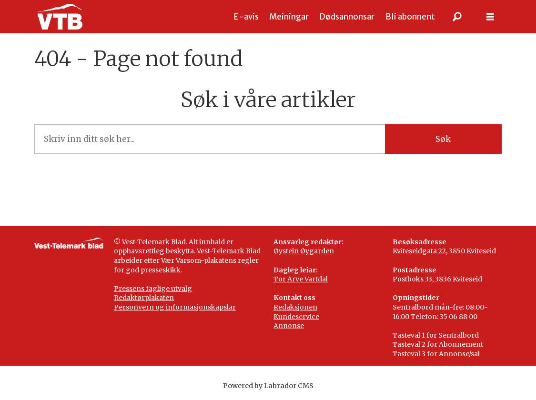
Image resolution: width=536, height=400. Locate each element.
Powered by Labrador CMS (268, 385)
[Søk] (457, 16)
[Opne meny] (490, 17)
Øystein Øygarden (303, 251)
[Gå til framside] (59, 17)
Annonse (288, 325)
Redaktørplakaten (144, 297)
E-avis (246, 16)
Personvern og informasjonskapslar (175, 307)
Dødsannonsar (346, 16)
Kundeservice (296, 316)
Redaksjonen (295, 307)
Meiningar (289, 16)
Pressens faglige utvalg (153, 288)
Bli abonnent (410, 16)
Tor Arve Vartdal (300, 279)
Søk (443, 139)
